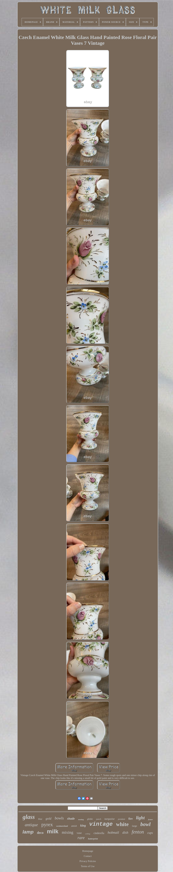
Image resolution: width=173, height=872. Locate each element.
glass (29, 817)
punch (98, 819)
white (122, 824)
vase (79, 833)
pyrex (47, 824)
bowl (145, 824)
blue (40, 819)
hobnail (113, 832)
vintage (101, 824)
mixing (67, 832)
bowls (59, 818)
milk (52, 831)
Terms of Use (88, 866)
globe (90, 819)
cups (150, 833)
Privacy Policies (87, 861)
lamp (27, 832)
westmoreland (62, 826)
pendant (121, 819)
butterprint (93, 838)
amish (74, 826)
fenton (138, 832)
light (140, 817)
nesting (81, 819)
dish (125, 832)
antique (31, 824)
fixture (150, 819)
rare (81, 837)
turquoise (109, 818)
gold (48, 818)
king (83, 825)
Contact (88, 856)
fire (130, 818)
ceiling (87, 834)
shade (71, 818)
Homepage (87, 851)
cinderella (99, 833)
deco (40, 833)
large (134, 826)
